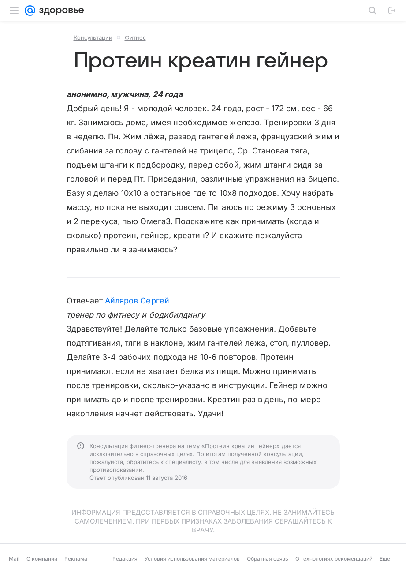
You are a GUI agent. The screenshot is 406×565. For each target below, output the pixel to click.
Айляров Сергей (137, 300)
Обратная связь (267, 558)
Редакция (125, 558)
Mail (14, 558)
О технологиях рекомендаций (333, 558)
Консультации (93, 37)
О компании (41, 558)
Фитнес (135, 37)
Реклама (75, 558)
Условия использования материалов (192, 558)
